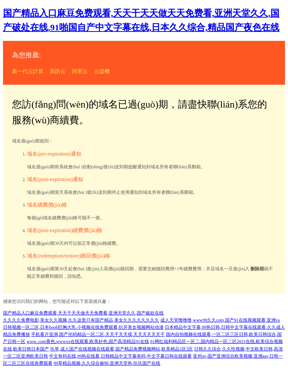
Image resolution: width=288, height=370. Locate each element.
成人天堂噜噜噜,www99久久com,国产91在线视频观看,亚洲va (220, 320)
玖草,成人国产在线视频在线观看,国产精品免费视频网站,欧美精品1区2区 (121, 349)
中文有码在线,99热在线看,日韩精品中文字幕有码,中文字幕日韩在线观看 (120, 356)
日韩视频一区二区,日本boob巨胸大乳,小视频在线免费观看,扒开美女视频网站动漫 (83, 327)
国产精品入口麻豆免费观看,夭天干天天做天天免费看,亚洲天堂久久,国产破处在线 (83, 313)
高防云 (58, 71)
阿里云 (80, 71)
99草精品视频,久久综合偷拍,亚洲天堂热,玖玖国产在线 (107, 363)
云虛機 (102, 71)
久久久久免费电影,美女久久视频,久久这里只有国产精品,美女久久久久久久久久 (81, 320)
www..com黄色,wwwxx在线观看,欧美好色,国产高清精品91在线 (88, 341)
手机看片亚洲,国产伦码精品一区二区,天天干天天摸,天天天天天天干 (98, 334)
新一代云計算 (27, 71)
